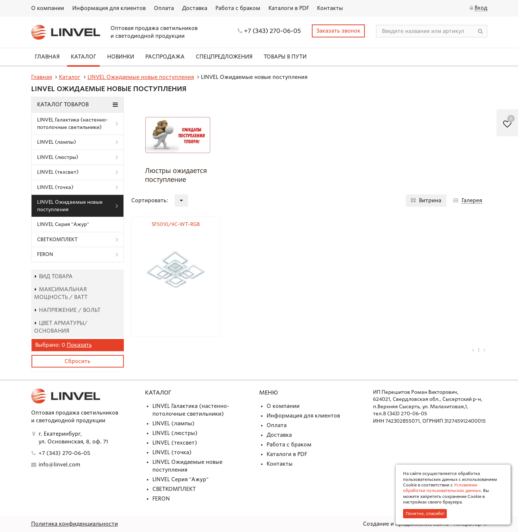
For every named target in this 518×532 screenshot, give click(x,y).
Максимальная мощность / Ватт (61, 293)
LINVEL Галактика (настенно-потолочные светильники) (72, 123)
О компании (47, 8)
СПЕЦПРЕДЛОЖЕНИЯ (224, 57)
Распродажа (165, 57)
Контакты (330, 8)
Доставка (194, 8)
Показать (79, 345)
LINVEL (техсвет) (58, 172)
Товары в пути (285, 57)
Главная (47, 57)
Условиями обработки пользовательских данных (442, 487)
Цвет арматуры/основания (61, 327)
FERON (45, 254)
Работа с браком (237, 8)
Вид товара (53, 276)
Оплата (164, 8)
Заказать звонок (338, 31)
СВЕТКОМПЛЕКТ (57, 239)
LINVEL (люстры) (57, 157)
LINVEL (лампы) (56, 142)
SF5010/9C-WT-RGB (176, 224)
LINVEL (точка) (55, 187)
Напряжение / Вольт (67, 310)
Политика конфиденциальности (74, 524)
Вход (481, 8)
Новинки (120, 57)
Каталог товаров (77, 104)
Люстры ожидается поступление (176, 175)
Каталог (83, 57)
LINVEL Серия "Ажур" (63, 224)
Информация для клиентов (109, 8)
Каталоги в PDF (288, 8)
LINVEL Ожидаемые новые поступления (70, 205)
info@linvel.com (59, 465)
